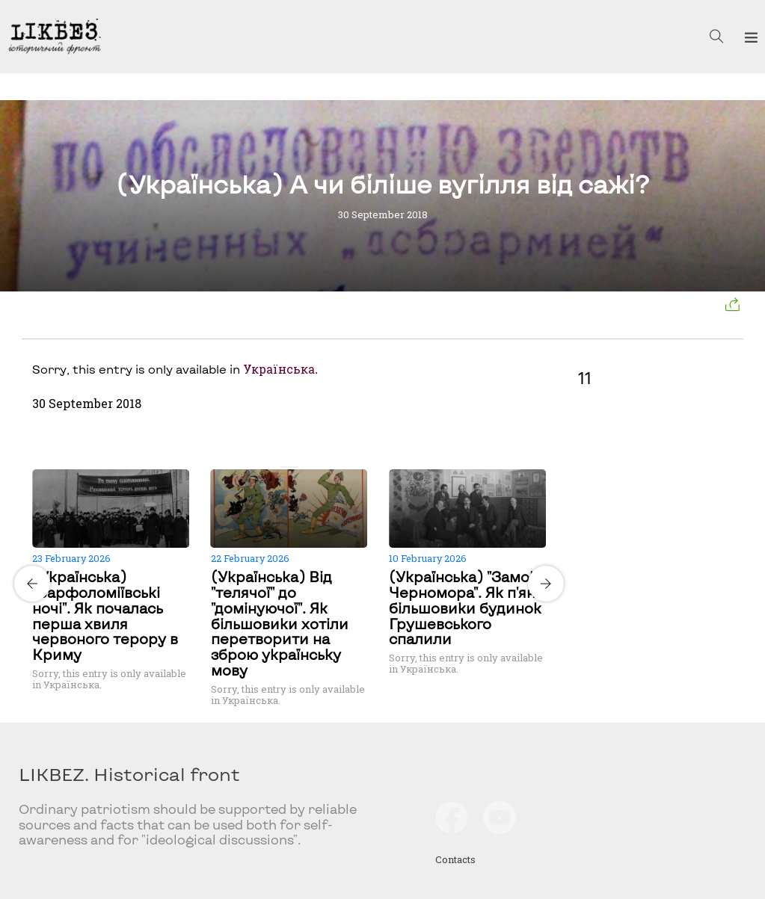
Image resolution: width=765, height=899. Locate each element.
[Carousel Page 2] (293, 467)
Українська (279, 369)
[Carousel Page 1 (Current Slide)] (284, 467)
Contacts (455, 859)
